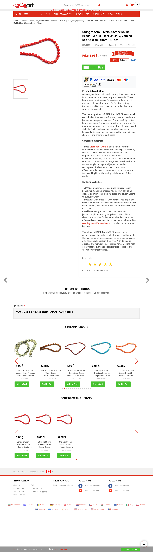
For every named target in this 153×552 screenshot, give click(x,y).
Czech (93, 505)
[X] (14, 549)
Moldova (113, 510)
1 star (90, 264)
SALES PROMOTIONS (63, 14)
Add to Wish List (127, 45)
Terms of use (18, 492)
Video (119, 14)
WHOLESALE (98, 14)
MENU (21, 14)
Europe (118, 505)
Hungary (105, 505)
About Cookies (19, 495)
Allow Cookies (130, 549)
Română (41, 505)
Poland (140, 505)
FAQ (32, 486)
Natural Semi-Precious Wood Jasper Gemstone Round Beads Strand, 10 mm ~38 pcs (51, 373)
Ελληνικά (28, 505)
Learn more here (61, 549)
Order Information (38, 489)
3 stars (100, 264)
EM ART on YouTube (88, 491)
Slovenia (53, 510)
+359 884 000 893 (94, 10)
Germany (55, 505)
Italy (129, 505)
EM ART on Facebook (89, 486)
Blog (110, 14)
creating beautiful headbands (96, 223)
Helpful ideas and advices (63, 486)
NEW (48, 14)
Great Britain (80, 510)
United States (98, 510)
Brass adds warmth (99, 147)
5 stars (110, 264)
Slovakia (40, 510)
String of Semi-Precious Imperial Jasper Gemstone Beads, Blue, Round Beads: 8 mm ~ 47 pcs (102, 373)
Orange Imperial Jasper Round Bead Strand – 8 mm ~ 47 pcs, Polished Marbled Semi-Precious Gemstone (127, 373)
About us (17, 486)
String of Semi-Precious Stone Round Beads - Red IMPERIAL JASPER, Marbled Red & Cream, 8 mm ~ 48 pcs (23, 445)
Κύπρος (66, 510)
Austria (68, 505)
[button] (62, 388)
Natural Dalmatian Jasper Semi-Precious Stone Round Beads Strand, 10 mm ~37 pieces (25, 373)
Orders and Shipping (39, 492)
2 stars (95, 264)
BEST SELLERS (82, 14)
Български (14, 505)
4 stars (105, 264)
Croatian (81, 505)
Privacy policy (18, 489)
